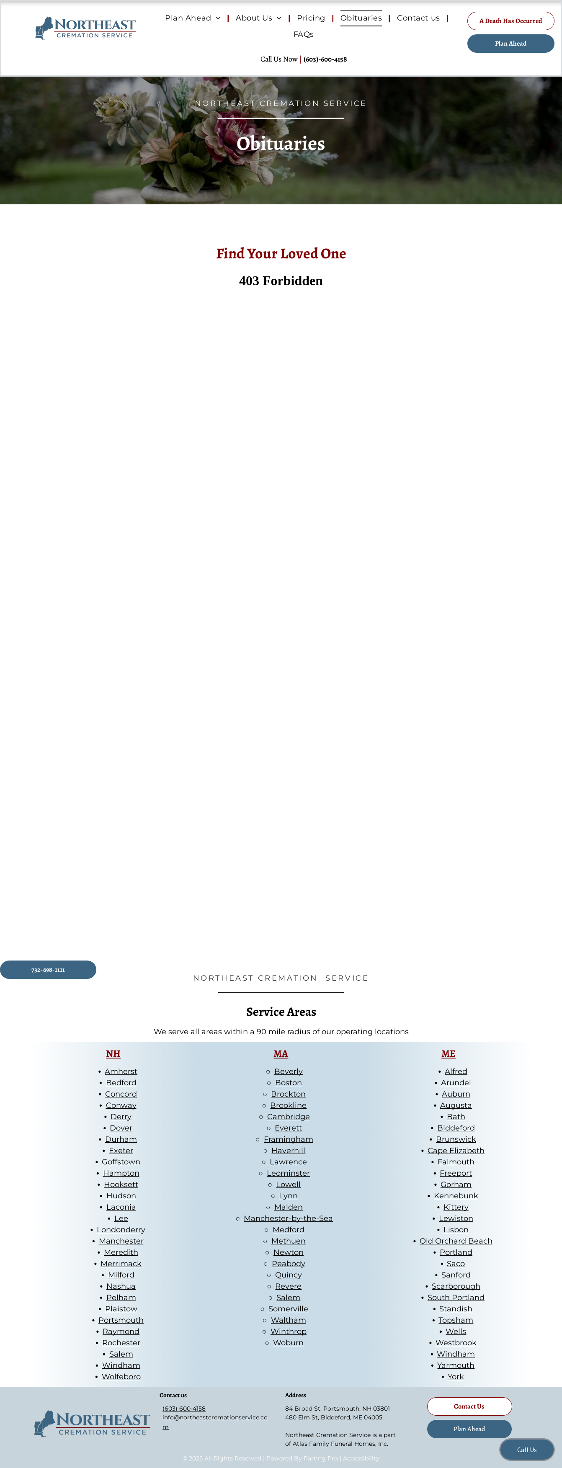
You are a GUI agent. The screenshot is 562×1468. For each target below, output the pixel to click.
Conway (121, 1105)
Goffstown (121, 1162)
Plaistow (121, 1308)
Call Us (527, 1449)
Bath (456, 1116)
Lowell (288, 1184)
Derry (121, 1116)
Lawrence (288, 1162)
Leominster (288, 1173)
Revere (288, 1286)
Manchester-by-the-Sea (288, 1218)
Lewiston (456, 1218)
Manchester (121, 1241)
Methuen (288, 1241)
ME (448, 1053)
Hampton (121, 1173)
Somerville (288, 1308)
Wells (456, 1331)
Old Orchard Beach (456, 1241)
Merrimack (121, 1263)
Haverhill (288, 1150)
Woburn (288, 1342)
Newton (288, 1252)
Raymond (121, 1331)
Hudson (121, 1195)
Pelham (121, 1297)
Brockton (288, 1094)
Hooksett (121, 1184)
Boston (288, 1082)
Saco (456, 1263)
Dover (121, 1128)
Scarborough (456, 1286)
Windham (121, 1365)
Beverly (288, 1071)
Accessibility (361, 1458)
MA (280, 1053)
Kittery (456, 1207)
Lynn (288, 1195)
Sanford (456, 1275)
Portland (456, 1252)
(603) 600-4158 (184, 1408)
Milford (121, 1275)
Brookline (288, 1105)
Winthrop (289, 1331)
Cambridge (288, 1116)
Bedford (121, 1082)
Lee (121, 1218)
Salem (121, 1354)
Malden (288, 1207)
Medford (288, 1229)
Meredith (121, 1252)
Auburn (456, 1094)
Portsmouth (121, 1320)
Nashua (121, 1286)
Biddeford (456, 1128)
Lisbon (456, 1229)
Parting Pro (321, 1458)
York (456, 1376)
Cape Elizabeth (456, 1150)
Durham (121, 1139)
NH (113, 1053)
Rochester (121, 1342)
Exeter (121, 1150)
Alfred (456, 1071)
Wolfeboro (121, 1376)
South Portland (456, 1297)
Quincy (288, 1275)
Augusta (456, 1105)
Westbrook (456, 1342)
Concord (121, 1094)
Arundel (456, 1082)
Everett (288, 1128)
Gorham (456, 1184)
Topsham (455, 1320)
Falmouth (456, 1162)
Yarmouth (455, 1365)
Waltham (288, 1320)
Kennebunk (456, 1195)
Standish (455, 1308)
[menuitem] (194, 18)
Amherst (121, 1071)
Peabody (288, 1263)
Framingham (288, 1139)
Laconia (121, 1207)
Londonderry (121, 1229)
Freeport (456, 1173)
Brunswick (456, 1139)
